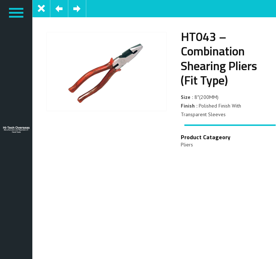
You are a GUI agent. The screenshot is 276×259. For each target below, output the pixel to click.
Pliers (187, 144)
